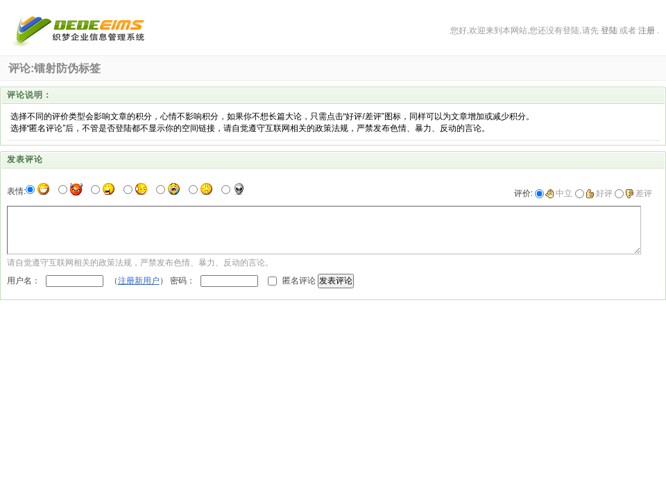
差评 (638, 193)
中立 (558, 193)
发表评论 (335, 281)
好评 (599, 193)
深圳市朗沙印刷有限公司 (80, 30)
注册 (646, 30)
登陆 (609, 30)
